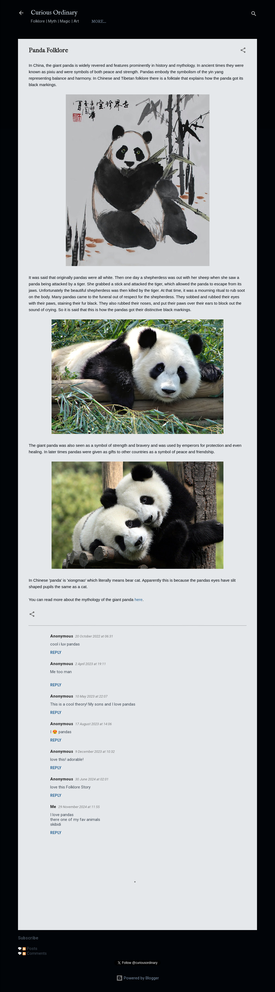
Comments (35, 953)
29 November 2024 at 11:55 (79, 807)
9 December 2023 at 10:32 (95, 752)
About (121, 21)
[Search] (254, 14)
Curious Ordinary (54, 13)
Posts (30, 948)
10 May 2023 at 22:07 (91, 696)
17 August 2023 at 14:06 (93, 724)
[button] (243, 51)
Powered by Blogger (137, 978)
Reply (55, 652)
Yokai (168, 21)
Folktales (196, 21)
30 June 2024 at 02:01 (91, 779)
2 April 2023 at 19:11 (90, 664)
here (139, 599)
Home (97, 21)
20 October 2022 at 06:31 (94, 636)
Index (145, 21)
